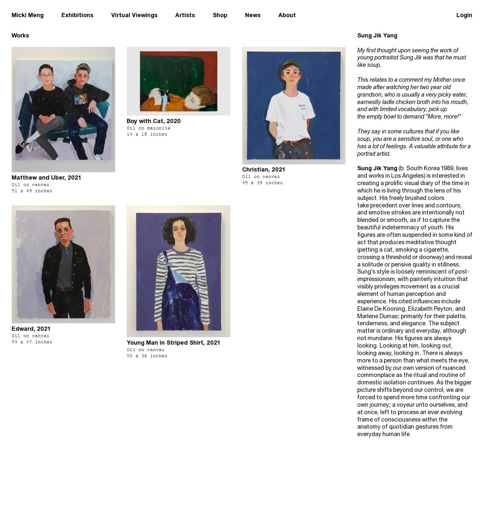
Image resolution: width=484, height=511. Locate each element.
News (253, 15)
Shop (220, 15)
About (287, 15)
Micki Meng (28, 15)
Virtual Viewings (134, 15)
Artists (185, 15)
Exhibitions (77, 15)
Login (464, 15)
